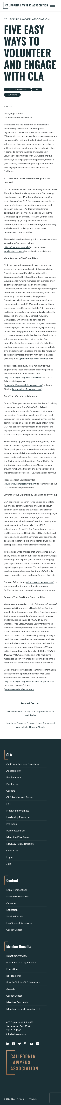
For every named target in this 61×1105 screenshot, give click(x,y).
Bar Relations (13, 777)
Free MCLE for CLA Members (23, 982)
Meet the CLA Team (17, 837)
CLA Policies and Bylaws (20, 797)
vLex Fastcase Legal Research (22, 962)
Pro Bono (11, 823)
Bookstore (12, 783)
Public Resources (16, 830)
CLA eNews (12, 95)
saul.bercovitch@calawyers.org (20, 483)
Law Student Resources (19, 922)
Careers (10, 790)
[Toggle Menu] (52, 5)
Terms (20, 1099)
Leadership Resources (18, 817)
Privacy (33, 1099)
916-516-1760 (13, 1030)
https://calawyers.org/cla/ (17, 247)
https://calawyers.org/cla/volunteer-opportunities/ (29, 681)
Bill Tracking (13, 975)
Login (9, 857)
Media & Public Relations (20, 843)
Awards (10, 988)
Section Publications (17, 896)
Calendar (11, 903)
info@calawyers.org (14, 251)
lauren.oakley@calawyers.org (26, 389)
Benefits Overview (16, 955)
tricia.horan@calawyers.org (40, 582)
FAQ (9, 803)
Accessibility (13, 770)
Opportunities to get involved (33, 358)
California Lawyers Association (27, 19)
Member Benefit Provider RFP (23, 1008)
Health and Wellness (17, 810)
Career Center (14, 929)
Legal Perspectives (16, 889)
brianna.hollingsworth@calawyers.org (23, 385)
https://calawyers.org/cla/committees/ (23, 377)
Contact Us (12, 850)
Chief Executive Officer (17, 89)
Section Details (14, 916)
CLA (36, 89)
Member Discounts (17, 1002)
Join (8, 863)
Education (12, 909)
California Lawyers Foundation (23, 764)
